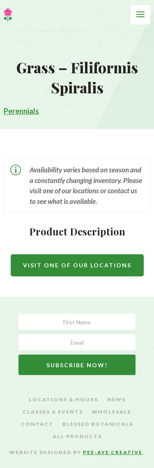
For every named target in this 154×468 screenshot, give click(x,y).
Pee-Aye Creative (113, 452)
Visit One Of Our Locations (77, 265)
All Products (77, 436)
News (116, 399)
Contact (37, 424)
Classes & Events (53, 412)
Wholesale (111, 412)
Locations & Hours (63, 399)
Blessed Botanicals (97, 424)
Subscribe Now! (77, 365)
